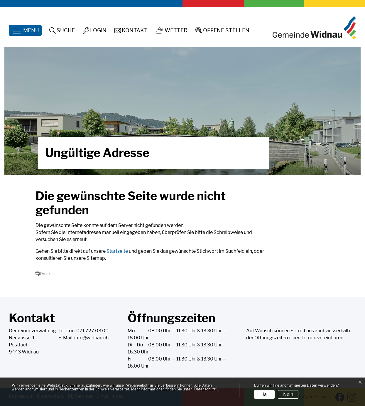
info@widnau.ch (91, 338)
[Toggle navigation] (25, 30)
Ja (264, 394)
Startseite (117, 251)
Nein (288, 394)
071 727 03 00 (92, 330)
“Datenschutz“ (205, 389)
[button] (45, 274)
